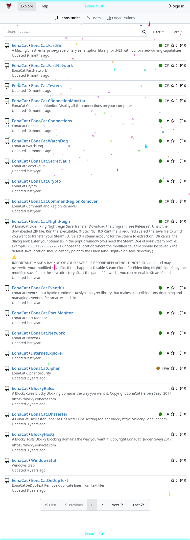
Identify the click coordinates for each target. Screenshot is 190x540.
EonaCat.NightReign (50, 221)
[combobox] (159, 31)
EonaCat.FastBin (46, 45)
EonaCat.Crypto (46, 181)
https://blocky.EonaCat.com (144, 419)
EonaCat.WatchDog (49, 140)
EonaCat (20, 45)
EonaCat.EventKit (47, 287)
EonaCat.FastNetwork (52, 65)
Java (162, 368)
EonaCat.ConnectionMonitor (58, 100)
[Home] (9, 6)
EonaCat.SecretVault (50, 161)
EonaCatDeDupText (49, 480)
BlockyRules (42, 388)
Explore (27, 6)
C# (164, 45)
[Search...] (144, 31)
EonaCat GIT (95, 6)
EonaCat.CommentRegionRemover (64, 201)
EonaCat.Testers (46, 85)
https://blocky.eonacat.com (34, 399)
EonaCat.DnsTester (49, 414)
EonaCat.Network (48, 333)
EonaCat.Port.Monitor (52, 312)
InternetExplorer (47, 353)
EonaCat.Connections (51, 120)
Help (44, 6)
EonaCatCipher (45, 368)
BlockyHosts (43, 434)
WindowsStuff (44, 460)
